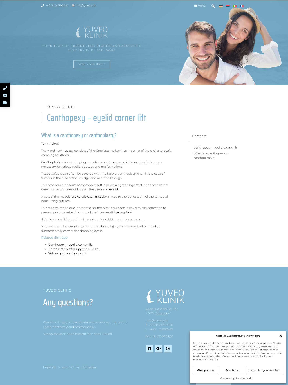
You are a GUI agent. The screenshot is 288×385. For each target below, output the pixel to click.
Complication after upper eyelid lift (73, 249)
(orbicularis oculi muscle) (89, 196)
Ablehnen (232, 370)
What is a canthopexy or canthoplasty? (211, 156)
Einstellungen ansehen (264, 370)
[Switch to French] (241, 5)
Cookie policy (227, 378)
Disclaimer (89, 367)
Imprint (48, 367)
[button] (280, 336)
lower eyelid (109, 189)
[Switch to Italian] (234, 5)
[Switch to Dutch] (227, 5)
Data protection (244, 378)
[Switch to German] (220, 5)
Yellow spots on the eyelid (67, 253)
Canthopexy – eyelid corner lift (70, 244)
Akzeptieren (205, 370)
